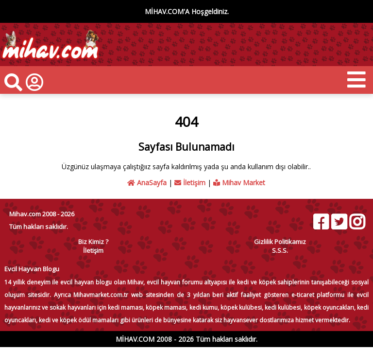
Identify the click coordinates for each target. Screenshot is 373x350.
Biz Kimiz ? (93, 241)
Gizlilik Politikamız (280, 241)
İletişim (189, 182)
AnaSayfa (147, 182)
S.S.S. (280, 250)
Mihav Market (239, 182)
